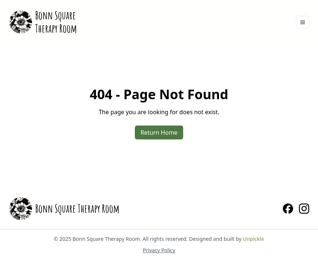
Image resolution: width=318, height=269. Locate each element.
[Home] (43, 22)
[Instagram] (304, 208)
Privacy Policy (159, 250)
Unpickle (253, 238)
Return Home (159, 132)
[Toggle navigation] (302, 22)
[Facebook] (288, 208)
